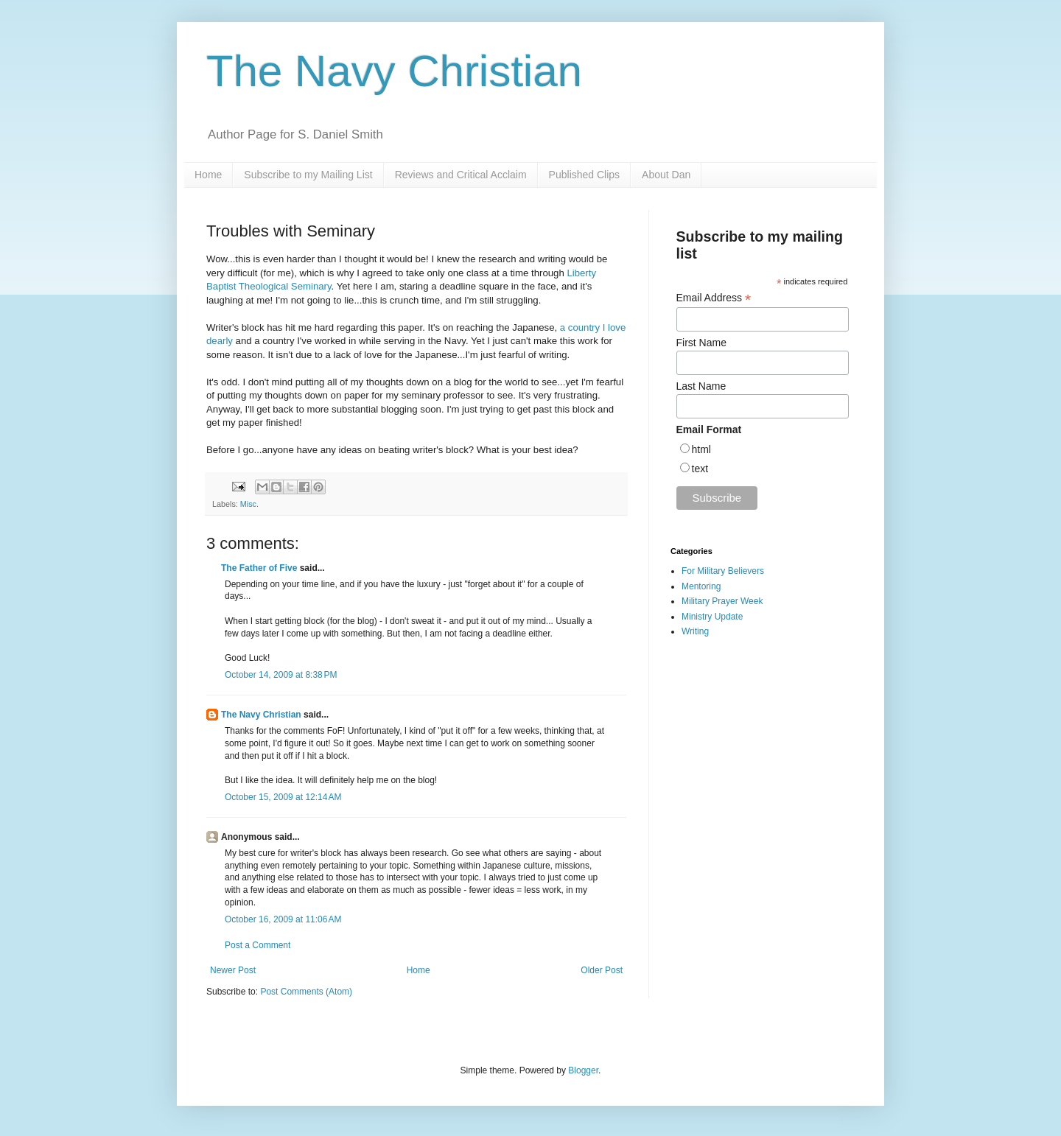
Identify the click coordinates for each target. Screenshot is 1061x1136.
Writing (695, 631)
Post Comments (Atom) (306, 991)
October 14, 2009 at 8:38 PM (281, 675)
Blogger (583, 1070)
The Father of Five (259, 568)
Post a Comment (257, 945)
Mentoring (701, 586)
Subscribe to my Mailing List (308, 174)
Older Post (602, 970)
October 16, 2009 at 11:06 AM (283, 919)
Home (208, 174)
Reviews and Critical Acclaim (461, 174)
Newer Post (233, 970)
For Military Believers (723, 571)
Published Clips (584, 174)
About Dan (666, 174)
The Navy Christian (394, 71)
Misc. (249, 503)
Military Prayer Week (722, 601)
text (700, 468)
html (701, 449)
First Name (701, 342)
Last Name (701, 386)
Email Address (714, 298)
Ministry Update (712, 616)
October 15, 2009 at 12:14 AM (283, 797)
